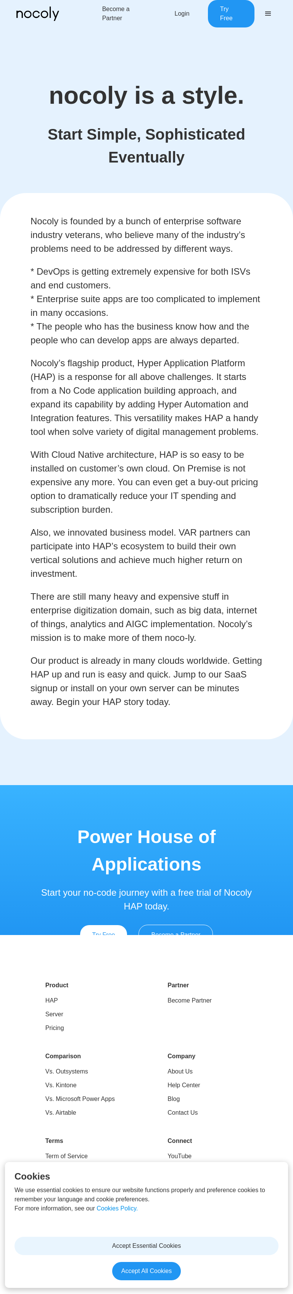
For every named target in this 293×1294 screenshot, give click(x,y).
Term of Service (66, 1156)
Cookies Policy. (117, 1208)
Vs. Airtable (60, 1112)
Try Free (226, 13)
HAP (51, 1000)
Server (54, 1014)
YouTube (179, 1156)
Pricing (54, 1028)
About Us (180, 1071)
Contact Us (182, 1112)
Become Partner (189, 1000)
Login (182, 13)
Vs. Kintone (61, 1085)
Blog (173, 1099)
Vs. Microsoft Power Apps (80, 1099)
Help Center (183, 1085)
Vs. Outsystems (66, 1071)
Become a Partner (116, 13)
